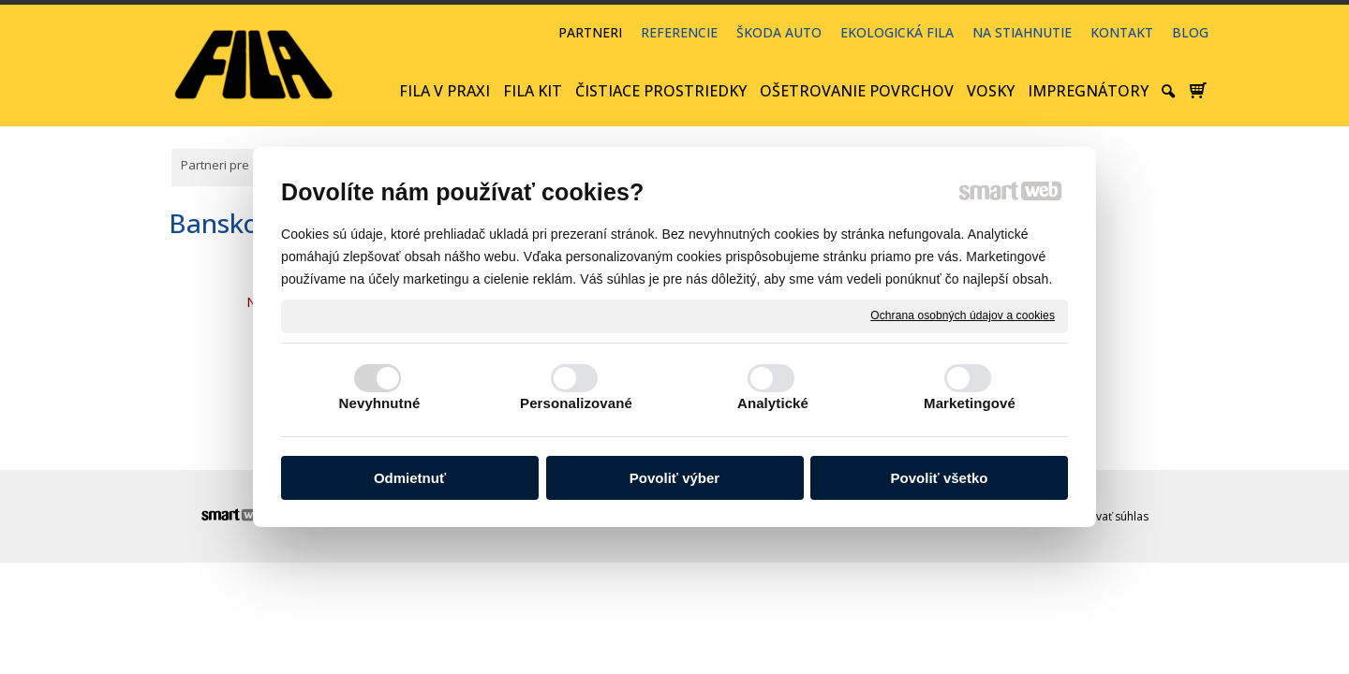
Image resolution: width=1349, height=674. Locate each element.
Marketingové (969, 403)
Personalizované (576, 403)
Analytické (772, 403)
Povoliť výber (674, 478)
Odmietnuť (410, 478)
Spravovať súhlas (1104, 516)
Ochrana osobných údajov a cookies (962, 315)
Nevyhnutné (380, 403)
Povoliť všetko (939, 478)
